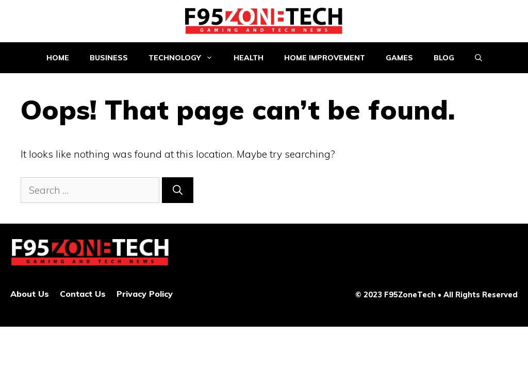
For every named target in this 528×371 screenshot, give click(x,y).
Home (57, 57)
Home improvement (324, 57)
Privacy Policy (145, 294)
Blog (444, 57)
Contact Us (83, 294)
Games (399, 57)
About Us (29, 294)
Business (109, 57)
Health (248, 57)
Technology (185, 57)
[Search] (177, 190)
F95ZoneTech (410, 294)
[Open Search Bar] (478, 57)
